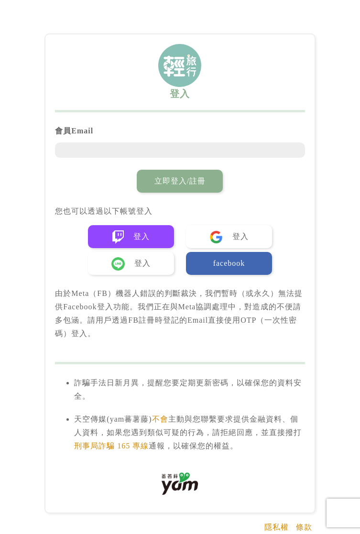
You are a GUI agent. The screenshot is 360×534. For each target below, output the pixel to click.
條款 (304, 527)
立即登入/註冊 (180, 181)
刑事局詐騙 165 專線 (111, 446)
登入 (131, 237)
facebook (229, 263)
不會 (160, 419)
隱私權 (276, 527)
